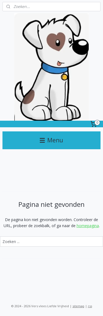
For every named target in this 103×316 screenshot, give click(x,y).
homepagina (88, 225)
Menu (51, 140)
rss (90, 306)
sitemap (78, 306)
